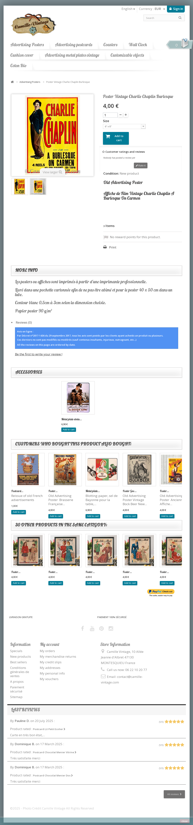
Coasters (110, 44)
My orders (47, 647)
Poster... (53, 487)
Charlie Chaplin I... (72, 416)
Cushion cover (21, 55)
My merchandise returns (58, 653)
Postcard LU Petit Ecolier (49, 725)
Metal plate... (93, 487)
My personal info (52, 670)
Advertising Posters (27, 44)
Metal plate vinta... (108, 416)
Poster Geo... (130, 487)
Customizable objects (127, 55)
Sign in (177, 9)
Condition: (111, 170)
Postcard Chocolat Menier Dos (53, 772)
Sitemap (16, 694)
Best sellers (18, 659)
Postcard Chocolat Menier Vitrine (55, 749)
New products (20, 653)
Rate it (141, 162)
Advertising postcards (73, 44)
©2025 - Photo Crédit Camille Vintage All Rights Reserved (52, 805)
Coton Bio (18, 65)
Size (106, 121)
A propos (17, 678)
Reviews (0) (24, 319)
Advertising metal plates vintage (72, 55)
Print (112, 244)
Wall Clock (137, 44)
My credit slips (51, 659)
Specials (16, 647)
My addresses (50, 664)
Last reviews (25, 706)
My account (49, 641)
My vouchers (49, 676)
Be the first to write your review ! (38, 351)
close (185, 821)
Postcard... (17, 487)
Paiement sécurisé (17, 686)
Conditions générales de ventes (19, 668)
